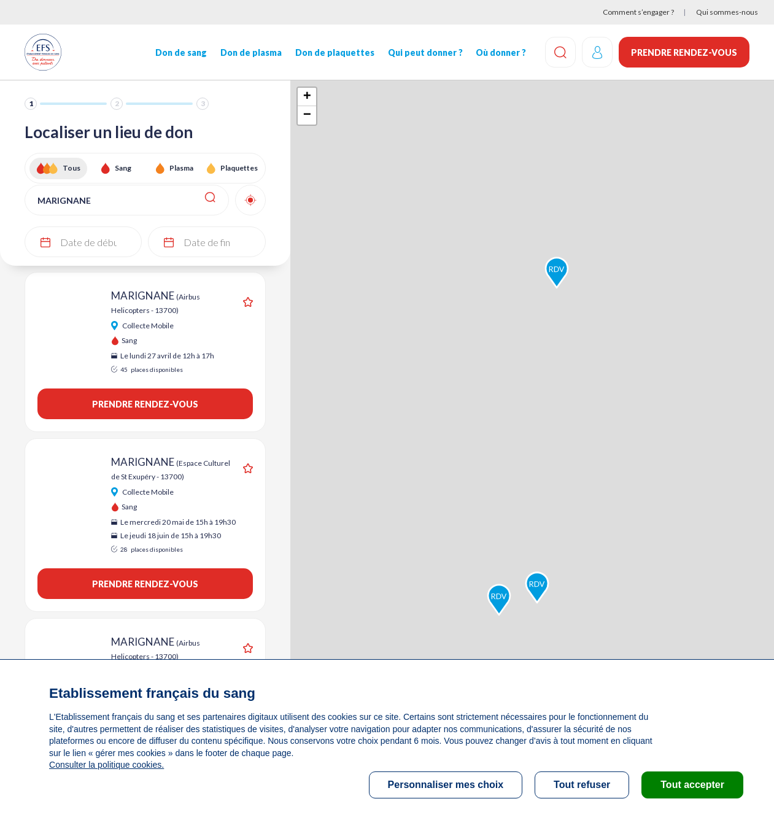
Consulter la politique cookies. (106, 765)
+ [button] (307, 97)
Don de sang (181, 52)
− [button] (307, 115)
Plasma (181, 167)
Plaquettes (239, 167)
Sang (123, 167)
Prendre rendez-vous (684, 52)
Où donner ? (501, 52)
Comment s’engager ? (638, 12)
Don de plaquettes (334, 52)
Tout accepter (692, 784)
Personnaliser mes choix (446, 784)
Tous (71, 167)
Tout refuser (582, 784)
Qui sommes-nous (727, 12)
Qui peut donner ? (424, 52)
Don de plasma (251, 52)
